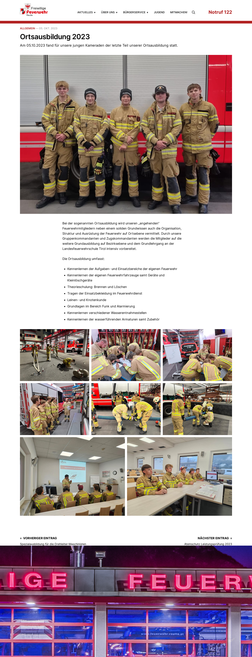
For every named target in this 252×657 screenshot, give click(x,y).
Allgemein (27, 28)
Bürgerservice (134, 12)
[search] (194, 12)
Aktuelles (85, 12)
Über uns (108, 12)
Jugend (159, 12)
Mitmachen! (178, 12)
